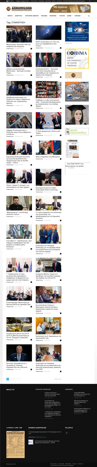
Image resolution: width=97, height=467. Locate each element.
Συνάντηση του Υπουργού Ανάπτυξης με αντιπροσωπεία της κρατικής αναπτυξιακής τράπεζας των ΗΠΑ (48, 366)
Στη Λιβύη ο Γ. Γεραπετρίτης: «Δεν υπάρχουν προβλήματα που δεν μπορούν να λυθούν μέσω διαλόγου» (19, 244)
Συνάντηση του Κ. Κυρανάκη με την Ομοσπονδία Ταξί (48, 337)
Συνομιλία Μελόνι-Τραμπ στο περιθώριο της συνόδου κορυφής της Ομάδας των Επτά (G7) (48, 276)
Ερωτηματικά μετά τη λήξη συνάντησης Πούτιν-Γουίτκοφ (47, 189)
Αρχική (8, 20)
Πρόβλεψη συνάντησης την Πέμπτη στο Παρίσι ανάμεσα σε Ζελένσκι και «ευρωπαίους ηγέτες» (18, 100)
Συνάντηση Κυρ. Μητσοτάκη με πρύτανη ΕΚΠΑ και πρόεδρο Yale (18, 303)
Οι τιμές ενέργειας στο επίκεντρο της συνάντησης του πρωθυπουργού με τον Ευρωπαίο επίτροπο (48, 215)
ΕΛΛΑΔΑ (8, 66)
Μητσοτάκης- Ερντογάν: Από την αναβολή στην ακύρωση (18, 45)
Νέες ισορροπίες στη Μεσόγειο (48, 157)
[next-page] (20, 379)
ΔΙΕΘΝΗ (37, 39)
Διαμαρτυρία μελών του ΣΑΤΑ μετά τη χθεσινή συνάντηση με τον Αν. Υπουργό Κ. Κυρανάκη (17, 336)
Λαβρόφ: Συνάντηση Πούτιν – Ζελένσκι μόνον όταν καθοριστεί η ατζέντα (18, 132)
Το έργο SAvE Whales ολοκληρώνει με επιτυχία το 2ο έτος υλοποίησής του (82, 394)
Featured (8, 41)
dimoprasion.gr (9, 48)
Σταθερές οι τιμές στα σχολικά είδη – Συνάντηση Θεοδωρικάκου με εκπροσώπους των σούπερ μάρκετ (48, 103)
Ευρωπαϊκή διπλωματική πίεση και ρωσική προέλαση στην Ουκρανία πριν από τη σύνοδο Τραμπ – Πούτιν (18, 160)
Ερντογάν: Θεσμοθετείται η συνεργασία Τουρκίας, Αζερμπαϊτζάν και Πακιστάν (16, 365)
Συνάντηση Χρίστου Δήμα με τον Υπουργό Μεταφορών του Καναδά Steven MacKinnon (82, 410)
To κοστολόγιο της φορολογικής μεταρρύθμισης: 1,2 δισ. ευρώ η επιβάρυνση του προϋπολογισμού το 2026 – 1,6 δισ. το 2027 (53, 403)
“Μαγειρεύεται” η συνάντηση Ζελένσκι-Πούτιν (17, 213)
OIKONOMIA (38, 97)
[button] (89, 16)
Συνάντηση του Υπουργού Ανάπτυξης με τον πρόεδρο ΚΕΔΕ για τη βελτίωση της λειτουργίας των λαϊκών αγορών (48, 248)
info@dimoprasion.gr (40, 437)
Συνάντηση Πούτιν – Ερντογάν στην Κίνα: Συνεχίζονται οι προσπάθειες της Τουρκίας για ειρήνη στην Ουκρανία (47, 72)
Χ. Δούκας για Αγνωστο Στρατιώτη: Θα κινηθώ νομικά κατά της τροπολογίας (52, 394)
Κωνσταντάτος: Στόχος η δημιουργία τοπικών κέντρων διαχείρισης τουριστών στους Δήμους (47, 308)
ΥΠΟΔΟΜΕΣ (38, 360)
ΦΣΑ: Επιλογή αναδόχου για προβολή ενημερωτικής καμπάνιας (81, 402)
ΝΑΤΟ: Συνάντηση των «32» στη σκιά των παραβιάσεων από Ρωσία (47, 44)
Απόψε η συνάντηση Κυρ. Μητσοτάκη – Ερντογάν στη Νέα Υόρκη (18, 71)
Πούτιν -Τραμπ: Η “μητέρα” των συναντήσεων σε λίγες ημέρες (17, 186)
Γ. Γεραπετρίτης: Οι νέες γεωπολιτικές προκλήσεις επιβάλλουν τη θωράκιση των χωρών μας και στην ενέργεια (17, 277)
